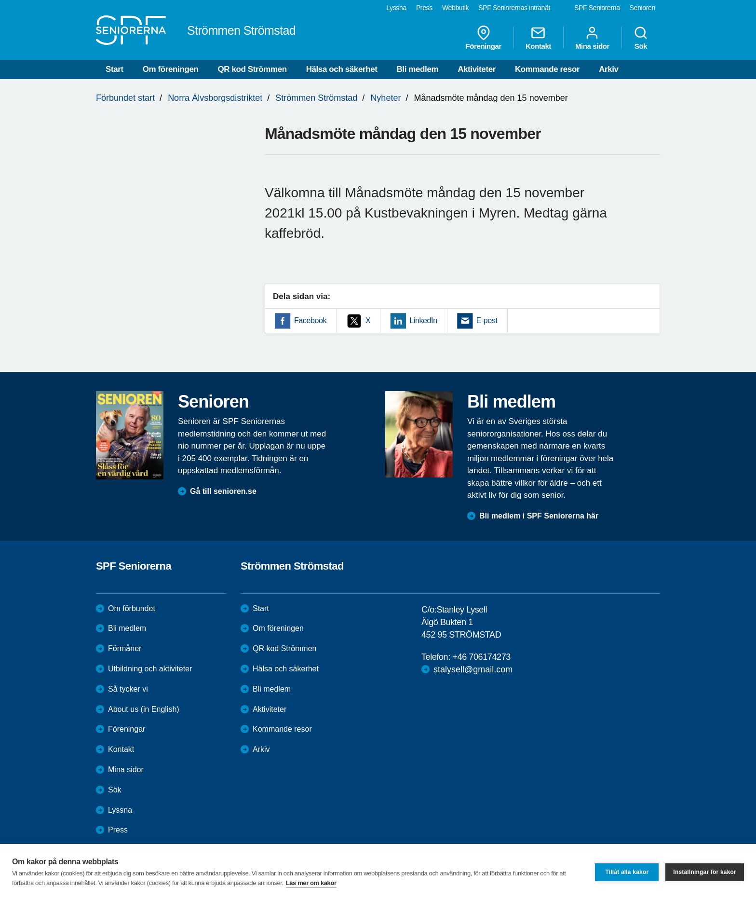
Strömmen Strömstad (316, 98)
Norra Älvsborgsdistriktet (215, 98)
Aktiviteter (477, 69)
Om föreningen (171, 69)
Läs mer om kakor (311, 882)
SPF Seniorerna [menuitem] (597, 8)
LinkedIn (423, 320)
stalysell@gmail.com (473, 669)
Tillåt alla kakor (626, 872)
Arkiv (609, 69)
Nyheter (385, 98)
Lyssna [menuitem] (396, 8)
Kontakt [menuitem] (538, 38)
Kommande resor (547, 69)
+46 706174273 (481, 657)
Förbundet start (125, 98)
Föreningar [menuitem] (483, 38)
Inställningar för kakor (704, 872)
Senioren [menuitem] (642, 8)
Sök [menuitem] (641, 38)
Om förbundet (131, 608)
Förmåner (124, 648)
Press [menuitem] (424, 8)
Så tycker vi (128, 689)
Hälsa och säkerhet (342, 69)
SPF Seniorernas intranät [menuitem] (514, 8)
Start (114, 69)
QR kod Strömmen (251, 69)
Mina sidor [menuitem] (592, 38)
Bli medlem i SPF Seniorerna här (538, 516)
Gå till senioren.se (223, 491)
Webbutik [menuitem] (455, 8)
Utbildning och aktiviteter (150, 669)
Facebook (310, 320)
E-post (487, 320)
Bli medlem (417, 69)
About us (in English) (143, 709)
